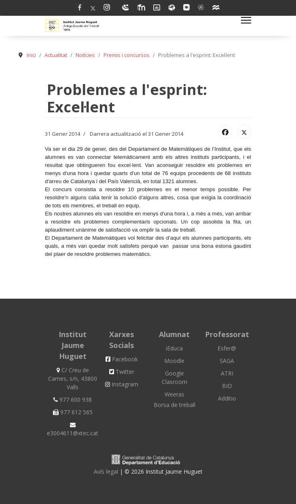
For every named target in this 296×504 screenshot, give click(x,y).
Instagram (121, 384)
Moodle (174, 361)
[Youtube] (125, 8)
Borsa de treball (174, 405)
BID (227, 386)
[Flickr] (186, 8)
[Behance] (171, 8)
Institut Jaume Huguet (73, 345)
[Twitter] (93, 8)
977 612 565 (73, 412)
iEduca (174, 348)
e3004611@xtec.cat (72, 429)
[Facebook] (79, 8)
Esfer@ (227, 348)
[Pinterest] (109, 8)
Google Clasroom (174, 377)
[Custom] (216, 8)
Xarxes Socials (121, 339)
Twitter (121, 371)
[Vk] (201, 8)
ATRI (227, 373)
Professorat (227, 334)
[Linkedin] (141, 8)
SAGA (227, 361)
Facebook (122, 359)
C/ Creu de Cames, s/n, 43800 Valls (72, 378)
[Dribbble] (156, 8)
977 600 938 (72, 399)
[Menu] (246, 20)
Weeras (174, 394)
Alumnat (174, 334)
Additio (227, 398)
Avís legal (107, 471)
